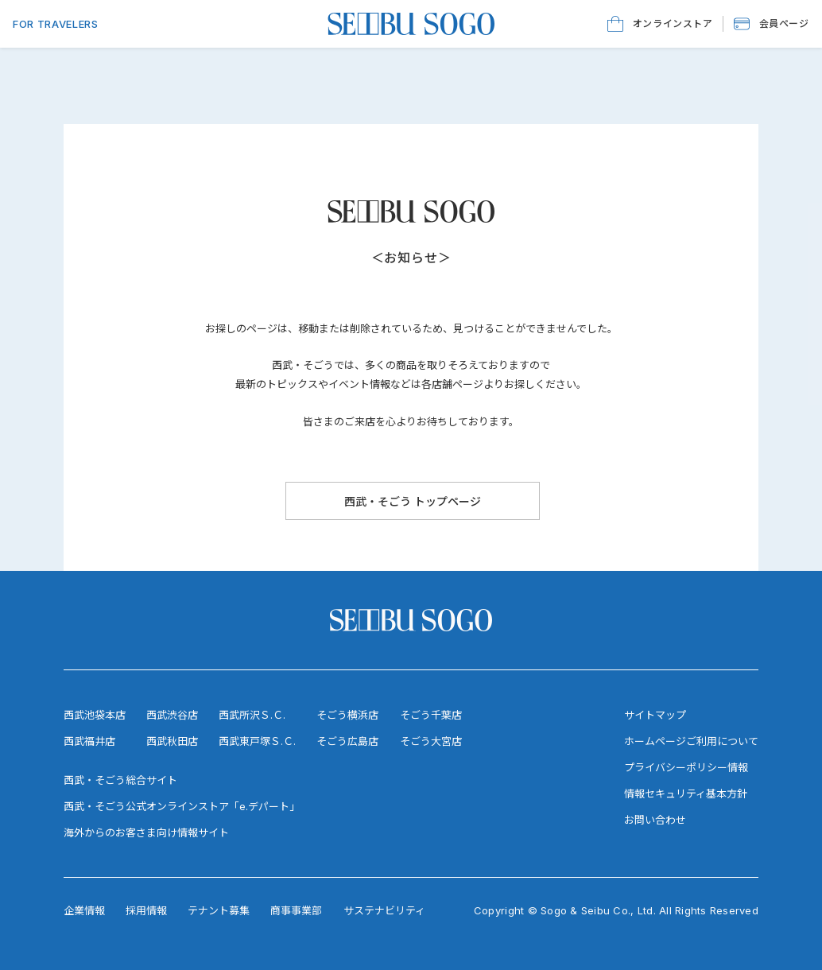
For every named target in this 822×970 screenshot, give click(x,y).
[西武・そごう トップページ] (412, 501)
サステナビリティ (384, 910)
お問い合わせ (655, 819)
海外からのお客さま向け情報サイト (146, 832)
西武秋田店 (172, 741)
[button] (771, 24)
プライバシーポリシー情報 (686, 767)
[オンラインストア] (660, 24)
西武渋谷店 (172, 714)
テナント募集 (219, 910)
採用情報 (146, 910)
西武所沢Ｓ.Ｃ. (252, 714)
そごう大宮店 (431, 741)
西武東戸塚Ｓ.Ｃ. (257, 741)
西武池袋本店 (95, 714)
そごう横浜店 (347, 714)
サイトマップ (655, 714)
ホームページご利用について (691, 741)
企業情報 (84, 910)
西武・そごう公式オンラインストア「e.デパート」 (182, 806)
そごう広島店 (347, 741)
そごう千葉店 (431, 714)
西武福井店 (89, 741)
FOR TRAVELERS (55, 23)
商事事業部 (296, 910)
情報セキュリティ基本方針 (685, 793)
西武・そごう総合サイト (120, 780)
